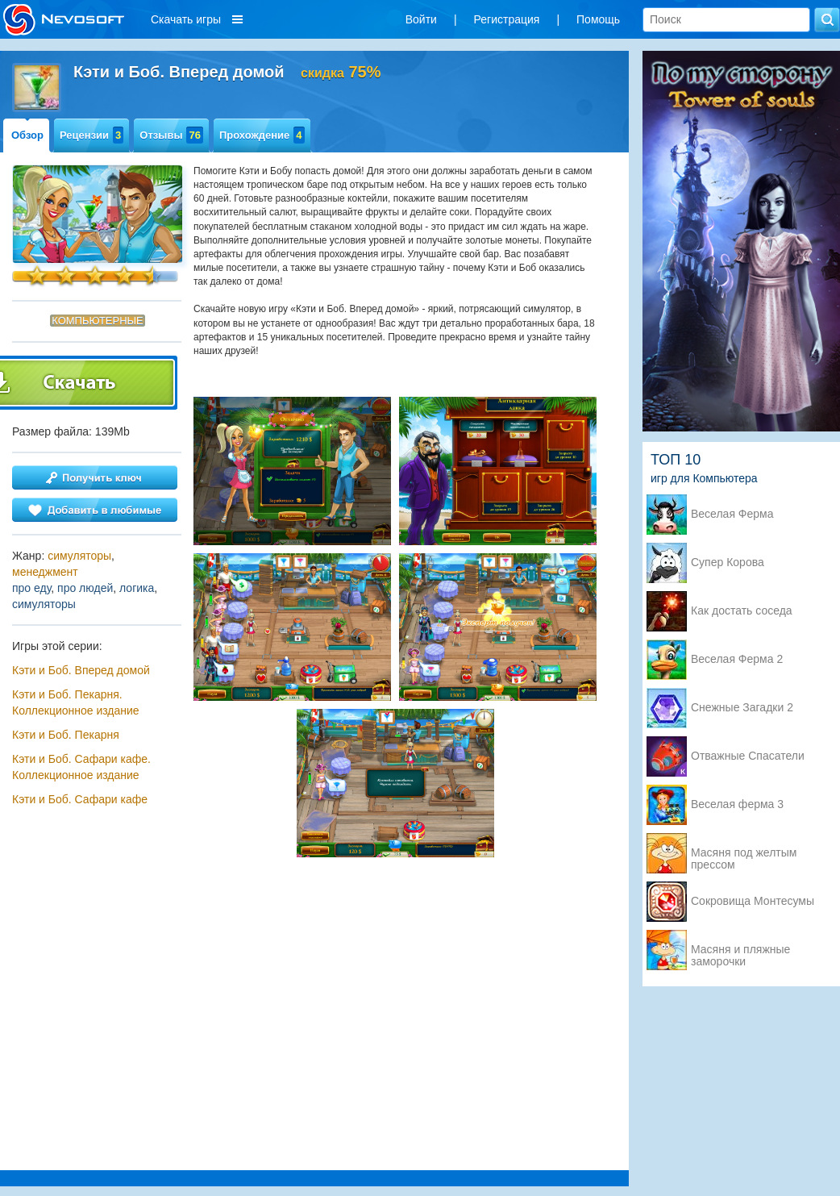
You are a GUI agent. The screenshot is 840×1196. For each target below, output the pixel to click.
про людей (85, 587)
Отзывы (171, 135)
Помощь (598, 19)
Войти (421, 19)
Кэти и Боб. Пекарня (65, 734)
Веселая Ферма (732, 514)
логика (136, 587)
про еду (31, 587)
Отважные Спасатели (748, 756)
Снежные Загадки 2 (742, 708)
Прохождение (262, 135)
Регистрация (507, 19)
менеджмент (45, 571)
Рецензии (91, 135)
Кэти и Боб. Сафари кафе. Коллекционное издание (81, 766)
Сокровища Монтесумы (752, 901)
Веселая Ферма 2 (737, 659)
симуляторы (79, 555)
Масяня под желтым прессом (743, 854)
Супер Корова (727, 562)
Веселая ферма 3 (737, 804)
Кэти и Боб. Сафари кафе (80, 799)
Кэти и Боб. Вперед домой (81, 670)
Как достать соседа (741, 611)
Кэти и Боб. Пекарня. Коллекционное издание (75, 702)
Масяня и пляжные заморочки (740, 951)
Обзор (27, 135)
